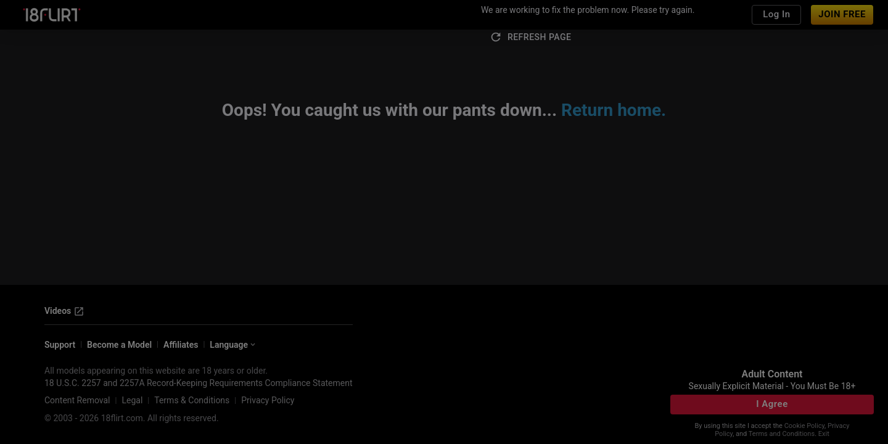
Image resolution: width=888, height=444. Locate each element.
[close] (569, 127)
